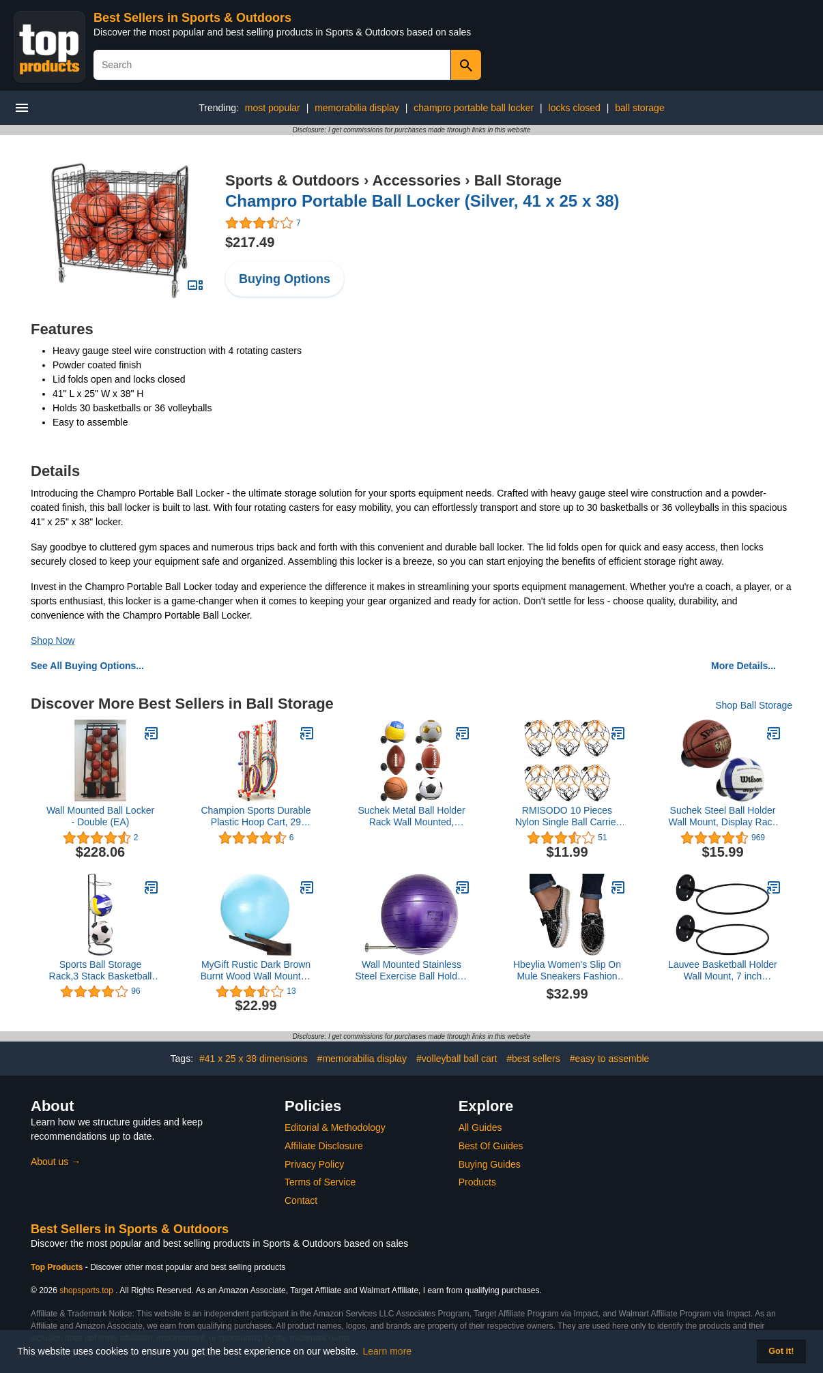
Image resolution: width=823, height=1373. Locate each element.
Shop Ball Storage (753, 705)
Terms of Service (320, 1182)
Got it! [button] (781, 1351)
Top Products (58, 1267)
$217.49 (249, 242)
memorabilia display (357, 107)
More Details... (743, 665)
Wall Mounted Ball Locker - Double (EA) (100, 816)
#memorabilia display (362, 1058)
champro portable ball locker (474, 107)
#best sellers (533, 1058)
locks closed (575, 107)
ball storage (639, 107)
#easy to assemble (610, 1058)
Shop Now (53, 640)
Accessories (417, 180)
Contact (301, 1200)
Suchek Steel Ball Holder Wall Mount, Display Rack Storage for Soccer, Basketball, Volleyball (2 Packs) (723, 816)
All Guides (480, 1127)
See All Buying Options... (87, 665)
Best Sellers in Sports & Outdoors (192, 18)
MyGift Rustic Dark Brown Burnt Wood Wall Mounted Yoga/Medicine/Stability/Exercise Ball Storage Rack (256, 970)
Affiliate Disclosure (324, 1145)
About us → (56, 1161)
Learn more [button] (387, 1351)
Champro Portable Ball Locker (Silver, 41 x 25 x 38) (422, 201)
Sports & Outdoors (292, 180)
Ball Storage (518, 180)
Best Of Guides (491, 1145)
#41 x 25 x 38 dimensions (253, 1058)
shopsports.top (86, 1290)
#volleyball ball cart (456, 1058)
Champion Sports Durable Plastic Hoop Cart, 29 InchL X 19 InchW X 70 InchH (256, 816)
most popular (272, 107)
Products (477, 1182)
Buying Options (284, 279)
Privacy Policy (314, 1164)
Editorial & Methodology (335, 1127)
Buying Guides (490, 1164)
